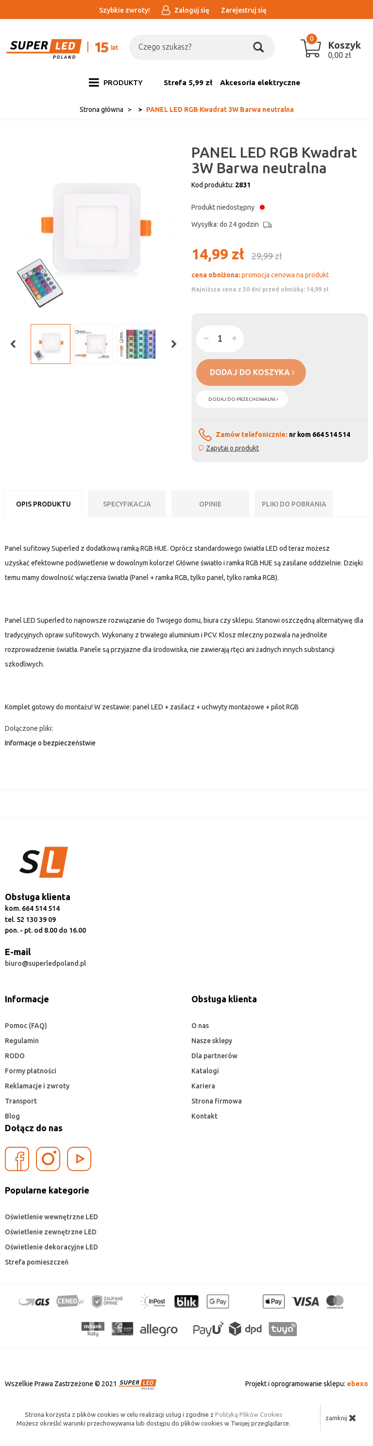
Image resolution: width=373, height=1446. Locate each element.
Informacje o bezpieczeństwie (50, 743)
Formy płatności (30, 1071)
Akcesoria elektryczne (260, 82)
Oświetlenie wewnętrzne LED (51, 1217)
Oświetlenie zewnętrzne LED (51, 1232)
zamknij (340, 1418)
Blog (12, 1116)
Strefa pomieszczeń (36, 1262)
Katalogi (205, 1071)
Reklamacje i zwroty (37, 1086)
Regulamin (22, 1041)
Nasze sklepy (211, 1041)
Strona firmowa (216, 1101)
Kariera (203, 1086)
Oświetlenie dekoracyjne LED (51, 1247)
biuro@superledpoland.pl (45, 963)
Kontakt (204, 1116)
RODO (15, 1056)
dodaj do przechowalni (243, 399)
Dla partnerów (214, 1056)
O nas (200, 1026)
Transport (21, 1101)
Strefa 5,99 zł (188, 82)
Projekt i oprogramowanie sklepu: (306, 1384)
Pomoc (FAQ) (26, 1026)
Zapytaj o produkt (232, 448)
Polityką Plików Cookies (249, 1414)
